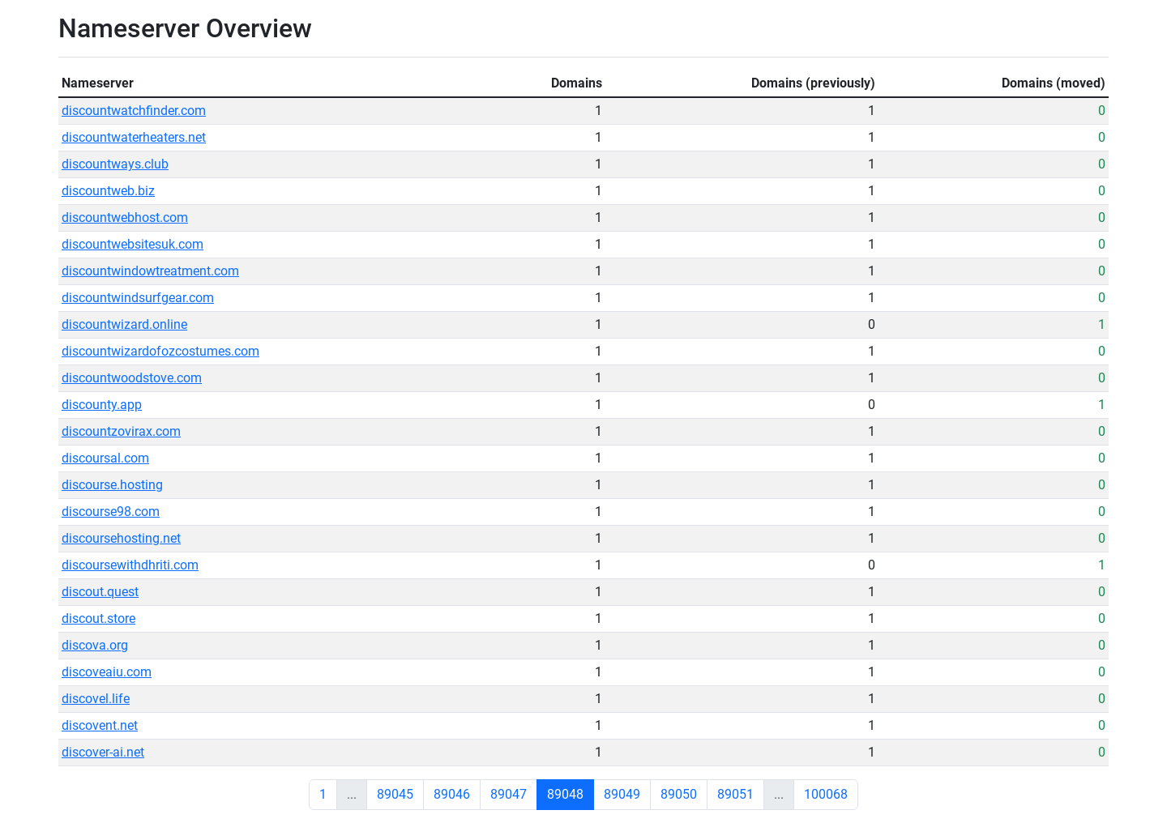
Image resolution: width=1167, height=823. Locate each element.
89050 (678, 794)
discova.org (95, 645)
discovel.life (96, 698)
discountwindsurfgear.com (138, 297)
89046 (452, 794)
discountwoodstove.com (132, 378)
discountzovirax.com (121, 431)
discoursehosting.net (121, 538)
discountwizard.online (124, 324)
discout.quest (100, 591)
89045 (395, 794)
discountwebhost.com (125, 217)
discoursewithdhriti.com (130, 565)
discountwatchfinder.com (134, 110)
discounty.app (102, 404)
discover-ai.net (103, 752)
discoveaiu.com (107, 672)
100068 (826, 794)
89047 (508, 794)
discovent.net (100, 725)
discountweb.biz (108, 190)
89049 (622, 794)
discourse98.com (111, 511)
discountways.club (115, 164)
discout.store (98, 618)
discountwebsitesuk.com (132, 244)
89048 (565, 794)
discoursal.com (105, 458)
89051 (735, 794)
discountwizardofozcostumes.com (160, 351)
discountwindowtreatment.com (150, 271)
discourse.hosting (112, 485)
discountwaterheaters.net (134, 137)
